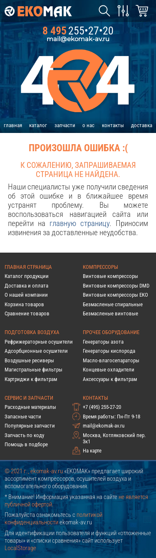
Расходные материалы (30, 407)
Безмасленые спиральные (113, 304)
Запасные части (23, 416)
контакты (113, 125)
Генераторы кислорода (109, 351)
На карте (92, 451)
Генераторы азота (103, 342)
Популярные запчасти (30, 426)
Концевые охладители (108, 369)
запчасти (64, 125)
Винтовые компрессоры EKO (115, 295)
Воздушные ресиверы (29, 360)
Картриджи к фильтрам (31, 379)
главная (13, 125)
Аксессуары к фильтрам (110, 379)
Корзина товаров (24, 304)
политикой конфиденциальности (53, 518)
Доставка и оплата (26, 286)
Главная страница (28, 267)
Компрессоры (100, 267)
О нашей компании (26, 295)
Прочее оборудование (111, 332)
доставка (141, 125)
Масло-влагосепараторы (111, 360)
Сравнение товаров (27, 313)
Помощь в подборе (26, 444)
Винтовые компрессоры (110, 276)
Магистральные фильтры (33, 369)
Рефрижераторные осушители (39, 342)
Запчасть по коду (24, 435)
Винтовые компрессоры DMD (116, 286)
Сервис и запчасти (29, 398)
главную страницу (79, 223)
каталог (38, 125)
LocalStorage (20, 548)
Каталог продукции (27, 276)
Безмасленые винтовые (110, 313)
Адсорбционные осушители (36, 351)
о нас (88, 125)
